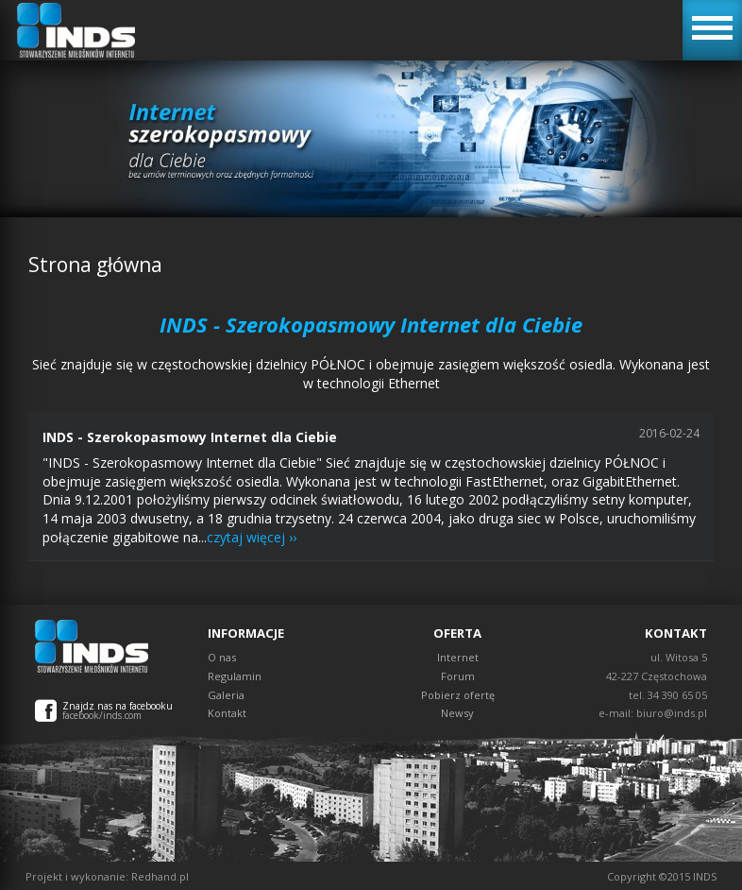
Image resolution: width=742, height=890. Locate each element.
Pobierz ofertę (458, 695)
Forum (458, 676)
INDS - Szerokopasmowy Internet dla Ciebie (189, 437)
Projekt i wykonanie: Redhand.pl (107, 876)
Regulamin (234, 676)
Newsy (457, 713)
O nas (222, 657)
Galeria (226, 695)
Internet (458, 657)
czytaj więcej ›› (251, 537)
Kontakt (227, 713)
